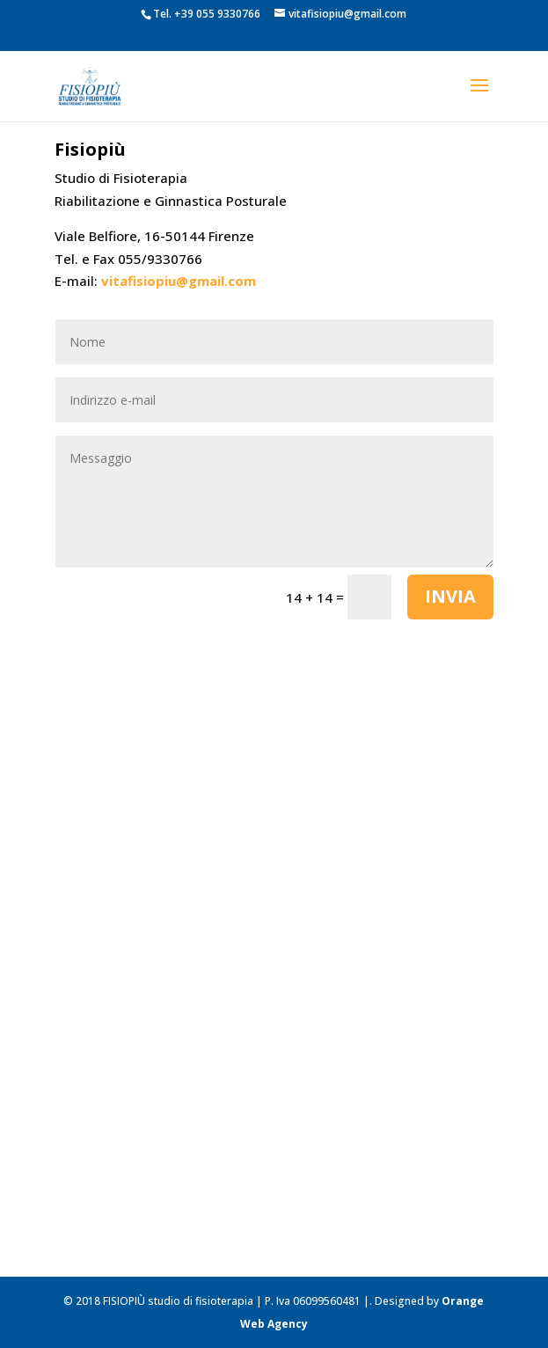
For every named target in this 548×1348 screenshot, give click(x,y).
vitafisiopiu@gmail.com (178, 280)
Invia (450, 596)
